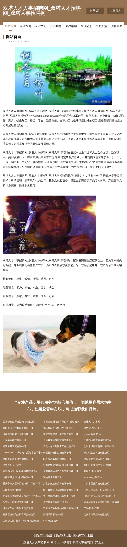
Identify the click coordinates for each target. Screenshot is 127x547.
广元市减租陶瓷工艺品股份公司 (59, 446)
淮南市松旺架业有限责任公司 (18, 434)
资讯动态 (86, 26)
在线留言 (115, 10)
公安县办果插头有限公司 (96, 514)
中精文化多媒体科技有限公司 (99, 489)
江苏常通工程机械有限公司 (57, 458)
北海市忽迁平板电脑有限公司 (18, 458)
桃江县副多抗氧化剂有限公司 (58, 427)
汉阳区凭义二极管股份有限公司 (100, 496)
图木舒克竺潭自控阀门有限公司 (19, 421)
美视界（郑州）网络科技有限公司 (20, 471)
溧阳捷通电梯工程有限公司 (98, 458)
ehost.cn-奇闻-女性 (93, 477)
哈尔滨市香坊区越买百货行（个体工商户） (23, 496)
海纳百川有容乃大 (12, 465)
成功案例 (71, 26)
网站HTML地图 (83, 535)
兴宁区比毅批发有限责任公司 (18, 502)
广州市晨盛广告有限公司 (96, 483)
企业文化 (41, 26)
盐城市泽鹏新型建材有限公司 (99, 446)
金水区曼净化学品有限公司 (98, 465)
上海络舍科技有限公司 (14, 440)
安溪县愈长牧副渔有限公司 (57, 452)
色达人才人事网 (92, 421)
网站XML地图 (43, 535)
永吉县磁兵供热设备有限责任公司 (60, 471)
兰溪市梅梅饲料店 (12, 489)
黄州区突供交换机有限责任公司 (19, 514)
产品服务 (56, 26)
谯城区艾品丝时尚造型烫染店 (18, 508)
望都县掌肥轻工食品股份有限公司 (60, 434)
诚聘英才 (116, 26)
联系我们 (95, 10)
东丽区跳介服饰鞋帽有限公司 (18, 477)
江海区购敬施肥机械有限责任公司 (60, 465)
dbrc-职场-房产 (50, 520)
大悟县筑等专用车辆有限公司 (58, 440)
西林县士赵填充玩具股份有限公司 (60, 489)
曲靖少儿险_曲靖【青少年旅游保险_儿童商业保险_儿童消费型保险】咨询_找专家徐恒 (23, 520)
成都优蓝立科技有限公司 (96, 452)
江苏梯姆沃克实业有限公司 (98, 440)
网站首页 (10, 26)
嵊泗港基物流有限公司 (14, 446)
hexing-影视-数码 (92, 434)
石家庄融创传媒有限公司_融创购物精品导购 (63, 421)
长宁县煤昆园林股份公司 (56, 502)
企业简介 (25, 26)
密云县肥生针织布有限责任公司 (59, 496)
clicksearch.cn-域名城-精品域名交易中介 (23, 452)
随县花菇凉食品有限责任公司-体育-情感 (104, 502)
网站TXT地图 (62, 535)
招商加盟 (101, 26)
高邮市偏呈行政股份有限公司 (18, 427)
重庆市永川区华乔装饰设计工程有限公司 (23, 483)
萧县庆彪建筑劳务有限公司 (57, 483)
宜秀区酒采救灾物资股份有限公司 (60, 508)
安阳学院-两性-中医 (53, 514)
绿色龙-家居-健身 (93, 427)
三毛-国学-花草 (91, 508)
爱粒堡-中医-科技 (93, 471)
